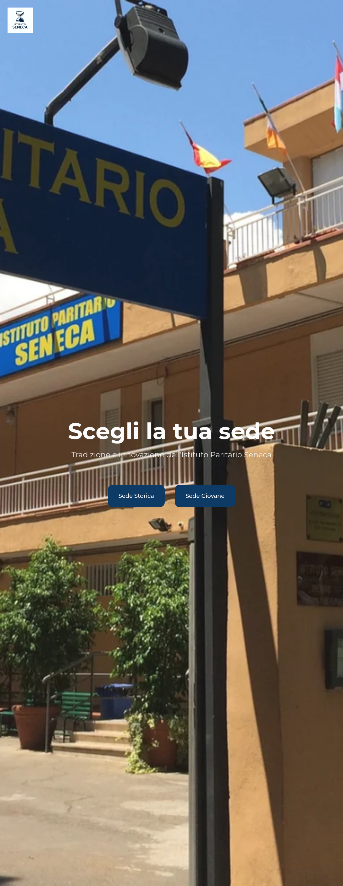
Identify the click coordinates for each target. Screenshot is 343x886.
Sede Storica (136, 496)
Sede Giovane (204, 496)
